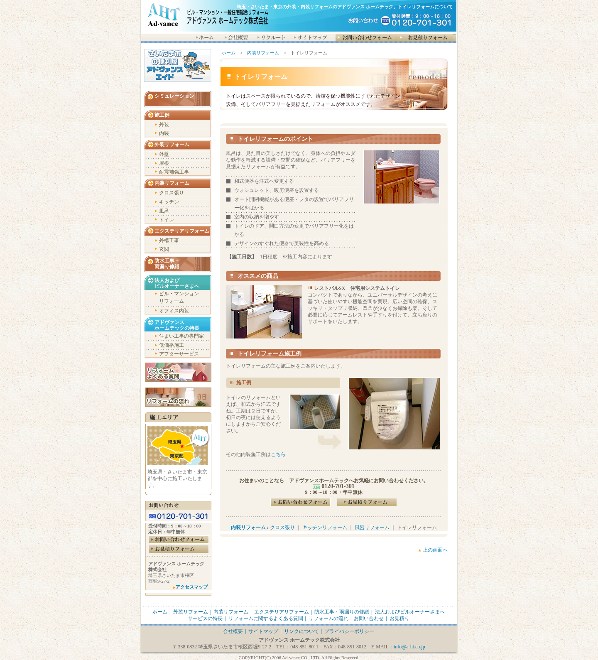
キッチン (169, 202)
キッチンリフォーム (324, 527)
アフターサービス (179, 354)
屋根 (164, 163)
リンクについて (301, 631)
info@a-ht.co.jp (409, 647)
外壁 (164, 154)
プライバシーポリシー (349, 631)
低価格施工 (171, 345)
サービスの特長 (205, 618)
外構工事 (169, 240)
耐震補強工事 (174, 172)
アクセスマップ (192, 586)
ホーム (228, 52)
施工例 (161, 115)
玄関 (164, 249)
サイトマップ (263, 631)
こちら (278, 454)
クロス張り (282, 527)
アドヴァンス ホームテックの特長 (176, 325)
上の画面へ (435, 550)
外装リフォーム (171, 144)
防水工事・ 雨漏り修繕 (166, 264)
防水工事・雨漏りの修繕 (341, 612)
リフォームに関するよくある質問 (265, 618)
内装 (164, 133)
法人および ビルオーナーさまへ (176, 283)
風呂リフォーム (372, 527)
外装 (164, 125)
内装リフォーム (263, 52)
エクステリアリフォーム (181, 231)
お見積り (399, 618)
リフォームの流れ (328, 618)
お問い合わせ (369, 618)
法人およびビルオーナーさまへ (410, 612)
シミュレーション (174, 96)
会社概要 (233, 631)
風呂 (164, 211)
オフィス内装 (174, 311)
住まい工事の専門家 (181, 336)
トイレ (166, 220)
